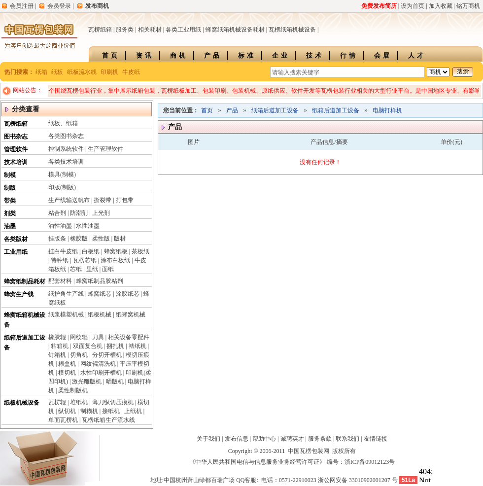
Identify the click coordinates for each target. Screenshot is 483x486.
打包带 (125, 200)
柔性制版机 (73, 390)
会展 (383, 55)
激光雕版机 (87, 381)
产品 (213, 55)
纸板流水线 (82, 72)
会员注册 (22, 5)
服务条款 (320, 438)
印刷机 (109, 72)
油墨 (10, 226)
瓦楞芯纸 (85, 260)
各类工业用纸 (183, 29)
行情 (349, 55)
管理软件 (16, 149)
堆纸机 (79, 402)
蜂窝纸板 (116, 251)
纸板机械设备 (21, 402)
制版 (10, 187)
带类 (10, 200)
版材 (120, 238)
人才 (417, 55)
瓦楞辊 (57, 402)
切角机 (79, 354)
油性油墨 (60, 225)
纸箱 (41, 72)
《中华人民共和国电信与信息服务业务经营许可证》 (257, 461)
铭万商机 (468, 5)
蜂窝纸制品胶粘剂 (99, 281)
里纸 (92, 269)
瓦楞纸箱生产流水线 (108, 420)
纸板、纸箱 (63, 123)
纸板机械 (99, 314)
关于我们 (208, 438)
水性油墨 (88, 225)
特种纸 (60, 260)
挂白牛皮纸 (63, 251)
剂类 (10, 213)
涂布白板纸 (115, 260)
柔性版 (101, 238)
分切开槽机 (107, 354)
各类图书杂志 (66, 136)
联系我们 (347, 438)
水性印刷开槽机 (101, 372)
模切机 (67, 372)
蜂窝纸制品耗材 (24, 281)
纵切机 (67, 411)
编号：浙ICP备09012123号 (361, 461)
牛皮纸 (131, 72)
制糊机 (89, 411)
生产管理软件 (105, 148)
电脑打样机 (387, 110)
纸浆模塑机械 (66, 314)
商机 (179, 55)
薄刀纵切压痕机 (113, 402)
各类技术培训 (66, 161)
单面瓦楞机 (63, 420)
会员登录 (59, 5)
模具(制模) (62, 174)
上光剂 (101, 212)
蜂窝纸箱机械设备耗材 (235, 29)
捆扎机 (115, 346)
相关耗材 (150, 29)
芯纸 (76, 269)
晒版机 (115, 381)
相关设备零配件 (128, 337)
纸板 (57, 72)
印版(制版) (62, 187)
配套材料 (60, 281)
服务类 (125, 29)
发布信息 (236, 438)
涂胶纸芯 (127, 293)
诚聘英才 (292, 438)
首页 (111, 55)
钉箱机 (57, 354)
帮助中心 (264, 438)
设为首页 (412, 5)
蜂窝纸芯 (99, 293)
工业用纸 (16, 251)
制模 (10, 175)
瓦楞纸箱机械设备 (292, 29)
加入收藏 (440, 5)
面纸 (108, 269)
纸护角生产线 (66, 293)
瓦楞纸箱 (100, 29)
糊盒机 (67, 363)
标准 (247, 55)
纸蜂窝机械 (130, 314)
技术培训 (16, 162)
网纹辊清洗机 (98, 363)
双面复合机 (88, 346)
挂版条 (57, 238)
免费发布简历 (379, 5)
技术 (315, 55)
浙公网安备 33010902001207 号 (358, 480)
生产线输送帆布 (69, 200)
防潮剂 (79, 212)
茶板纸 (140, 251)
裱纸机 (137, 346)
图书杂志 (16, 136)
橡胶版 (79, 238)
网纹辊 (79, 337)
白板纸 (91, 251)
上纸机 (133, 411)
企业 (281, 55)
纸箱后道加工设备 (275, 110)
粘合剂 (57, 212)
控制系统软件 (66, 148)
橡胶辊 (57, 337)
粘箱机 (60, 346)
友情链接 (375, 438)
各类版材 (16, 239)
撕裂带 (102, 200)
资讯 (145, 55)
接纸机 (111, 411)
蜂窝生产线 (19, 294)
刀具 (98, 337)
